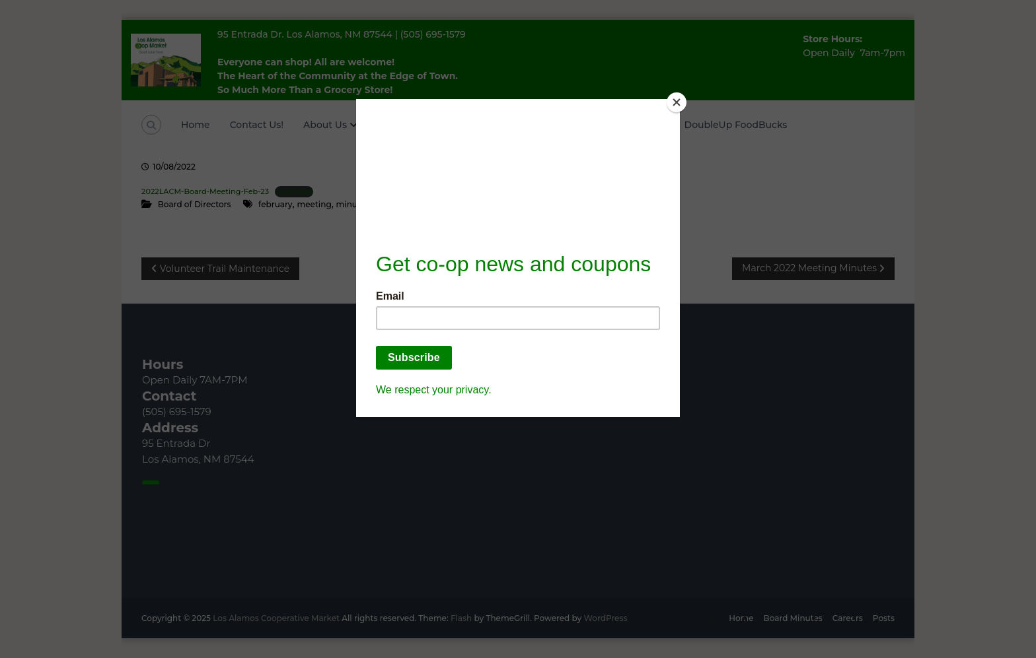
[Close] (676, 102)
